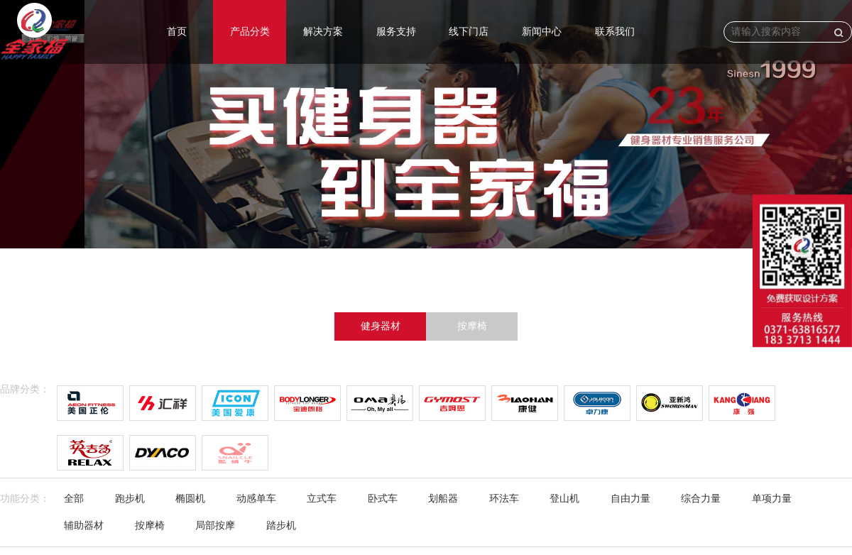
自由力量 (630, 498)
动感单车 (256, 498)
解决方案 (323, 31)
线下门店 (468, 31)
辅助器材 (84, 525)
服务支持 (396, 31)
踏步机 (281, 525)
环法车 (504, 498)
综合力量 (701, 498)
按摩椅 (472, 326)
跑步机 (130, 498)
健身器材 (380, 326)
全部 (74, 498)
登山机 (564, 498)
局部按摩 (215, 525)
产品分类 (250, 31)
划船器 (443, 498)
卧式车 (383, 498)
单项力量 (772, 498)
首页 (177, 31)
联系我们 (615, 31)
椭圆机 (190, 498)
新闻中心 (542, 31)
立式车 (322, 498)
